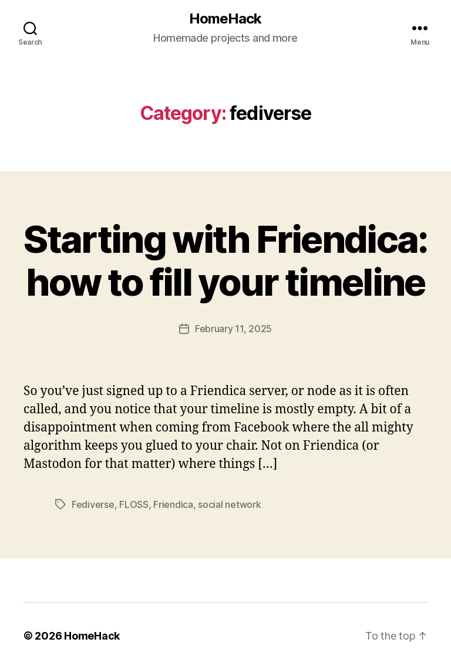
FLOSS (134, 504)
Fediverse (93, 504)
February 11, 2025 (233, 328)
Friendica (173, 504)
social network (229, 504)
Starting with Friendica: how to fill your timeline (225, 260)
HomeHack (225, 19)
